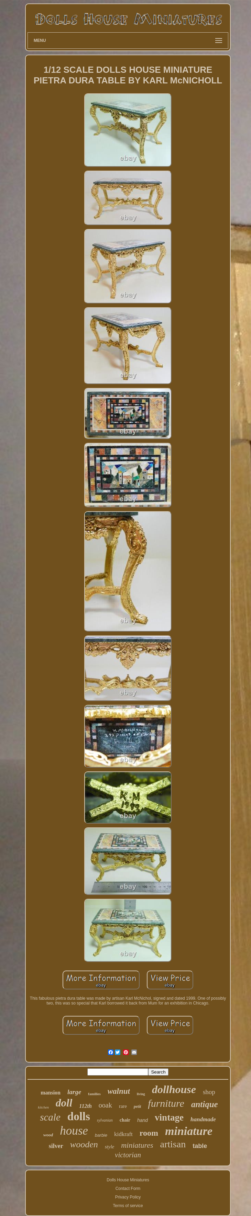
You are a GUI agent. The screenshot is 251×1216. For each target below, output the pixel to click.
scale (50, 1117)
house (74, 1130)
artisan (173, 1144)
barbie (101, 1135)
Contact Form (128, 1188)
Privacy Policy (128, 1197)
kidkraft (123, 1134)
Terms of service (128, 1205)
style (109, 1146)
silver (56, 1146)
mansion (51, 1092)
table (200, 1146)
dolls (78, 1116)
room (149, 1132)
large (74, 1091)
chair (125, 1120)
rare (123, 1106)
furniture (166, 1103)
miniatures (137, 1145)
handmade (203, 1119)
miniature (188, 1131)
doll (64, 1103)
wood (48, 1134)
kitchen (43, 1107)
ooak (105, 1105)
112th (85, 1106)
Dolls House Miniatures (128, 1180)
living (141, 1094)
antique (204, 1104)
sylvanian (105, 1120)
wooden (84, 1144)
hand (142, 1120)
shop (209, 1091)
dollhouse (174, 1089)
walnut (119, 1091)
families (94, 1094)
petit (137, 1106)
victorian (128, 1155)
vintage (169, 1117)
